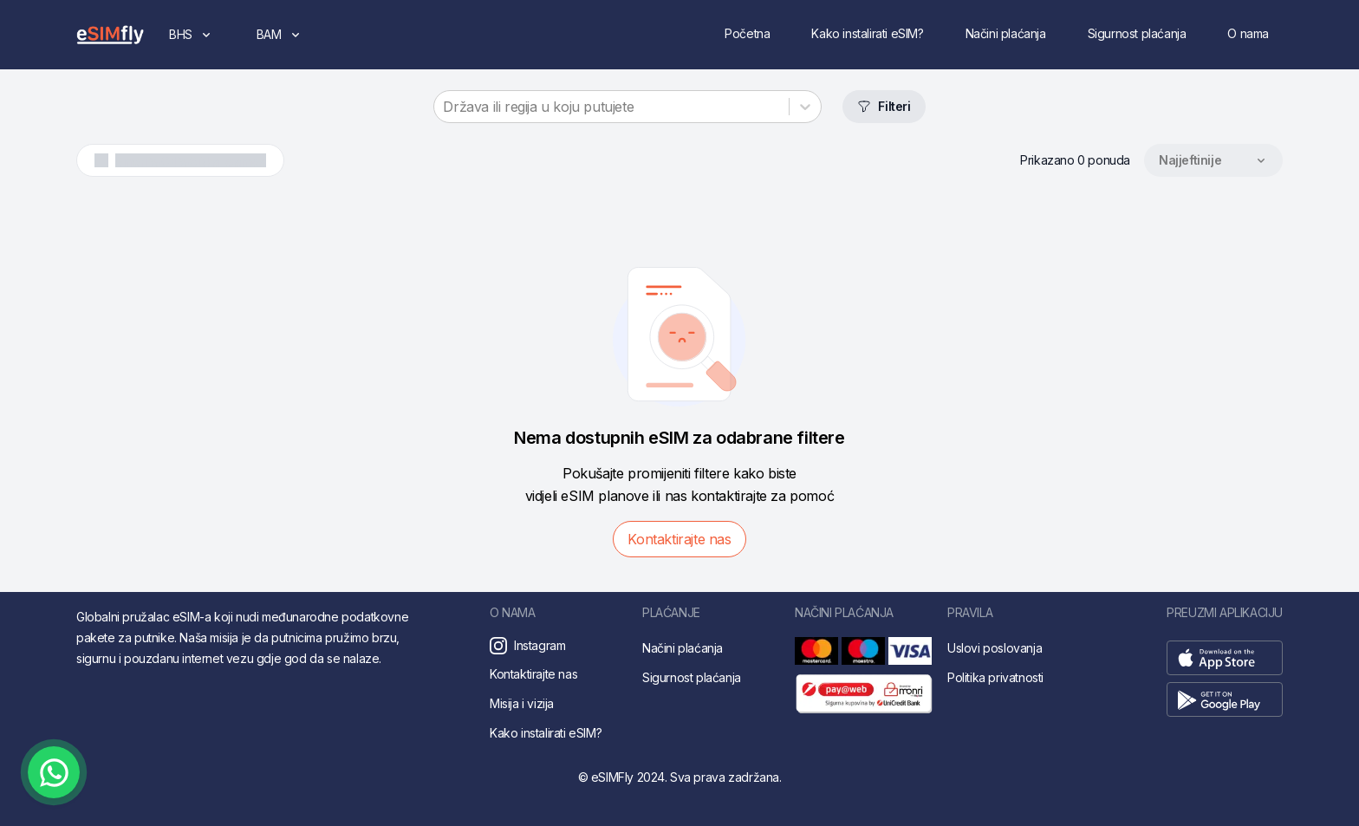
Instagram (539, 645)
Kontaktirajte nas (679, 539)
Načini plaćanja (1006, 33)
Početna (747, 33)
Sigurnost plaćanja (1137, 33)
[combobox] (445, 106)
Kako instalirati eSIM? (867, 33)
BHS (198, 38)
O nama (1248, 33)
